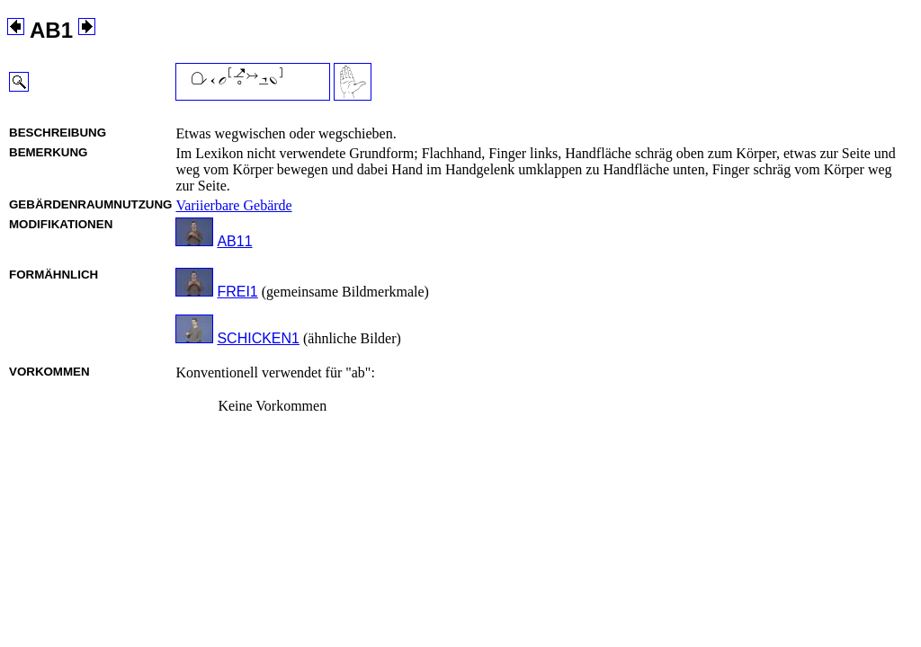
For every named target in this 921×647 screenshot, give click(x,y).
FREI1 (237, 291)
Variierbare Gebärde (233, 205)
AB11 (234, 241)
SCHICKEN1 (258, 338)
